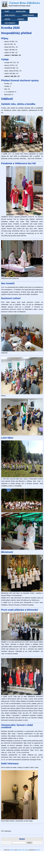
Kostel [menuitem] (7, 19)
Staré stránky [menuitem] (28, 15)
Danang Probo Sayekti (23, 850)
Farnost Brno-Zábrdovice (24, 2)
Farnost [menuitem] (20, 19)
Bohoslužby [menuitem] (21, 11)
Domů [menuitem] (7, 11)
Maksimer (37, 850)
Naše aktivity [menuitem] (10, 15)
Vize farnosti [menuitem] (10, 23)
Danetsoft (11, 850)
